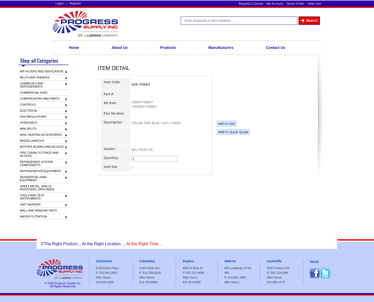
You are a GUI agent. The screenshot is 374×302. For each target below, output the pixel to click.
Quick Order (295, 3)
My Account (274, 3)
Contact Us (275, 47)
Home (74, 47)
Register (75, 3)
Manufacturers (220, 47)
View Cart (314, 3)
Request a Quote (251, 3)
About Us (120, 47)
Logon (60, 3)
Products (168, 47)
